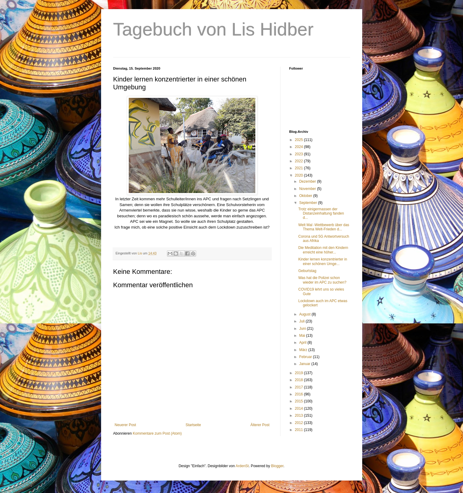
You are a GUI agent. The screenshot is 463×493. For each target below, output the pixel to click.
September (308, 203)
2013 (299, 415)
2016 (299, 394)
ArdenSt (242, 466)
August (305, 314)
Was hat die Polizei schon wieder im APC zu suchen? (322, 280)
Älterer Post (260, 425)
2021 (299, 168)
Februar (306, 357)
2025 (299, 140)
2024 (299, 147)
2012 (299, 423)
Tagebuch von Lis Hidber (213, 29)
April (303, 342)
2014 (299, 408)
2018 (299, 380)
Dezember (308, 181)
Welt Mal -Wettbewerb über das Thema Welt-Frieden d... (323, 227)
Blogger (277, 466)
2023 (299, 154)
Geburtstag (307, 271)
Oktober (306, 196)
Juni (303, 328)
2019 (299, 373)
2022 (299, 161)
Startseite (193, 425)
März (303, 350)
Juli (302, 321)
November (308, 189)
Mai (302, 335)
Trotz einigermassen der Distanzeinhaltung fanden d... (321, 213)
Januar (305, 364)
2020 (299, 175)
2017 (299, 387)
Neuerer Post (125, 425)
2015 (299, 401)
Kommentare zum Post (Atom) (157, 433)
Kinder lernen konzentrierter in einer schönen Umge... (322, 261)
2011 (299, 430)
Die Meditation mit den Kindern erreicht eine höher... (323, 250)
